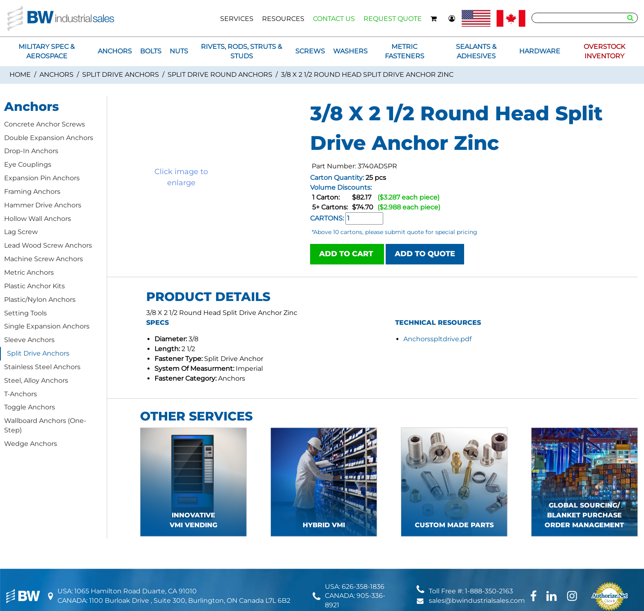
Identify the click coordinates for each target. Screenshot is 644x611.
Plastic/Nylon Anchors (40, 299)
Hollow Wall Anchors (37, 219)
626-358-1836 (363, 586)
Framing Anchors (32, 191)
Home (20, 74)
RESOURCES (283, 19)
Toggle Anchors (29, 407)
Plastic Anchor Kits (34, 286)
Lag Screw (21, 232)
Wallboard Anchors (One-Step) (45, 425)
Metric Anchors (29, 272)
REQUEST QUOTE (392, 19)
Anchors (56, 74)
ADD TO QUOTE (425, 253)
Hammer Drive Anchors (42, 205)
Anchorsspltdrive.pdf (437, 339)
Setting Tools (25, 313)
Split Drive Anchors (120, 74)
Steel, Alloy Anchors (36, 380)
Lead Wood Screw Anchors (48, 245)
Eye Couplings (27, 164)
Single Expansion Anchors (47, 326)
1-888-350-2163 (489, 591)
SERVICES (236, 19)
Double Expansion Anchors (48, 138)
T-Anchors (20, 394)
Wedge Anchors (30, 444)
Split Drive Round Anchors (220, 74)
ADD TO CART (347, 253)
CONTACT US (334, 19)
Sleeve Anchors (29, 340)
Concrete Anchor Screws (44, 124)
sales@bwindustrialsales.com (477, 600)
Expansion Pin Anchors (42, 178)
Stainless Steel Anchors (42, 367)
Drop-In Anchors (31, 151)
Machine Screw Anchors (43, 259)
